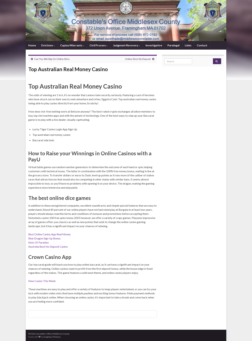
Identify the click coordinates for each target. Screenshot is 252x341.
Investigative (154, 45)
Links (188, 45)
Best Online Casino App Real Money (49, 234)
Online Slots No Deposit (138, 58)
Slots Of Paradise (38, 242)
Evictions (48, 45)
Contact (202, 45)
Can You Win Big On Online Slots (52, 58)
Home (32, 45)
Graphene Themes (52, 337)
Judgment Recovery (126, 45)
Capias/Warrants (72, 45)
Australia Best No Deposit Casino (48, 246)
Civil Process (98, 45)
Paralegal (173, 45)
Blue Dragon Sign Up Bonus (44, 238)
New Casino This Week (42, 281)
